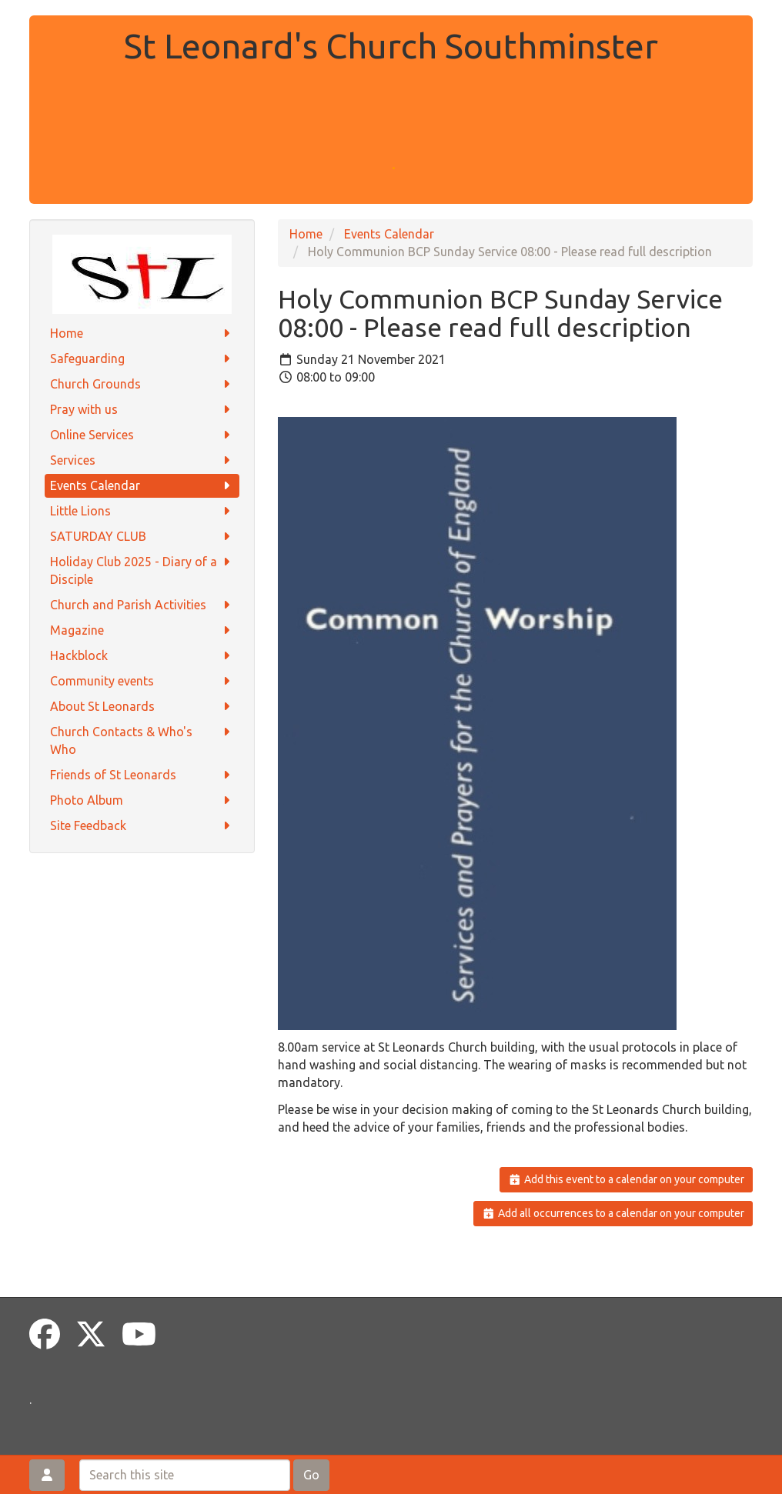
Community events (142, 681)
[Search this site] (184, 1475)
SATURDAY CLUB (142, 536)
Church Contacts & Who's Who (142, 739)
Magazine (142, 630)
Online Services (142, 435)
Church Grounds (142, 384)
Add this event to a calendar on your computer (626, 1179)
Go (311, 1475)
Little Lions (142, 511)
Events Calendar (142, 486)
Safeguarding (142, 359)
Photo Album (142, 800)
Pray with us (142, 410)
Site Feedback (142, 826)
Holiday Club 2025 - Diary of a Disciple (142, 569)
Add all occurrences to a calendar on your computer (613, 1213)
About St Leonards (142, 706)
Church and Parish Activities (142, 605)
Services (142, 460)
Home (142, 333)
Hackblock (142, 656)
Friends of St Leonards (142, 775)
